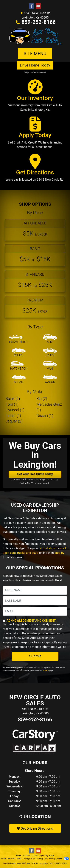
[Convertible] (18, 339)
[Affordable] (35, 230)
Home (18, 856)
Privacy (46, 670)
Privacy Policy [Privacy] (48, 856)
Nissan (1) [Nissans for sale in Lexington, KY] (45, 415)
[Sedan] (19, 379)
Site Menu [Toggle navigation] (35, 53)
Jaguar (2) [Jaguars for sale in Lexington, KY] (14, 421)
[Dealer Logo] (35, 36)
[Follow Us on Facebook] (31, 6)
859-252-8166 (38, 22)
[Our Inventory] (35, 97)
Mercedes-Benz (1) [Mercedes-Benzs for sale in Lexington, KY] (49, 407)
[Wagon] (50, 379)
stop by (59, 553)
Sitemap (39, 859)
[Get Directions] (35, 169)
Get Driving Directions (35, 828)
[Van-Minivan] (50, 366)
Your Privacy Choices (57, 859)
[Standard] (35, 281)
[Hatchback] (18, 366)
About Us (26, 856)
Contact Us (36, 856)
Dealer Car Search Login (11, 859)
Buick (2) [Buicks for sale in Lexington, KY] (13, 398)
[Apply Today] (35, 134)
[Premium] (35, 307)
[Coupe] (19, 353)
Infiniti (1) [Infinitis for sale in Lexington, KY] (13, 415)
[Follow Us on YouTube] (38, 6)
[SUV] (50, 339)
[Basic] (35, 255)
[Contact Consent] (4, 621)
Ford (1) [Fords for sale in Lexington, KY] (12, 404)
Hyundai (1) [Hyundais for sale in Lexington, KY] (15, 410)
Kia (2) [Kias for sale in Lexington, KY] (42, 398)
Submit (35, 656)
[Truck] (50, 353)
